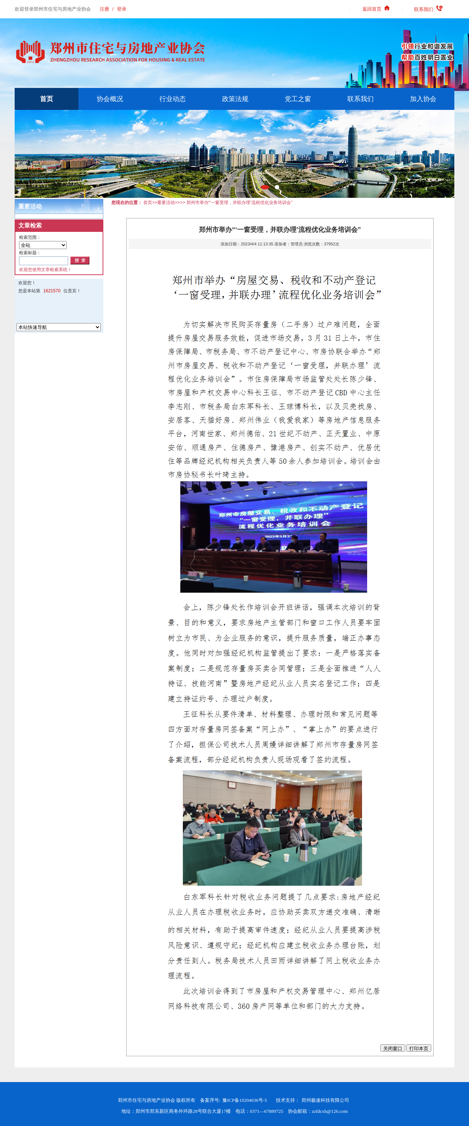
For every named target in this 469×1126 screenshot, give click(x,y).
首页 (46, 99)
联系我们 (360, 99)
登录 (121, 9)
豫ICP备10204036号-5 (244, 1100)
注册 (104, 9)
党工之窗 (298, 99)
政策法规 (235, 99)
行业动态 (172, 99)
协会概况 (110, 99)
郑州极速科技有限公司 (325, 1100)
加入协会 (423, 99)
